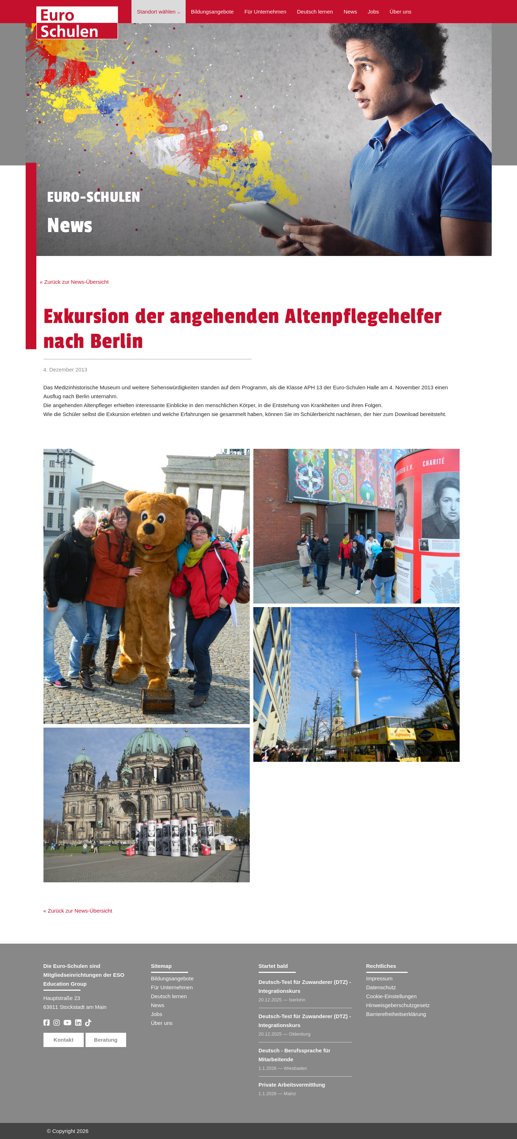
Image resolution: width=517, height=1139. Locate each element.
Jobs (373, 12)
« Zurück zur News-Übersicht (74, 282)
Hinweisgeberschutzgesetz (398, 1005)
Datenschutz (381, 987)
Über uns (401, 12)
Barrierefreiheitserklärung (396, 1014)
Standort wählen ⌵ (158, 12)
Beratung (106, 1040)
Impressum (379, 978)
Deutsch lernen (315, 12)
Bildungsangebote (212, 12)
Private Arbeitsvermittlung (292, 1085)
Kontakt (63, 1040)
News (350, 12)
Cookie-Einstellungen (391, 996)
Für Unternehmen (265, 12)
